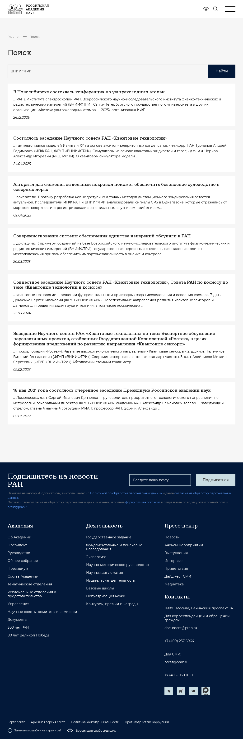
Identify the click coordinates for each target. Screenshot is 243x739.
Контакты (177, 596)
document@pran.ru (180, 628)
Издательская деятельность (110, 581)
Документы (17, 620)
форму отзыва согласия (142, 502)
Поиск (34, 36)
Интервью (173, 561)
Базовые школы (100, 588)
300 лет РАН (18, 628)
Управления (18, 604)
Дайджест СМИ (177, 576)
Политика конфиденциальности (95, 722)
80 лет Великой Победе (29, 635)
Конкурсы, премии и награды (112, 604)
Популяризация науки (105, 596)
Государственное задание (108, 537)
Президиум (18, 569)
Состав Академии (23, 576)
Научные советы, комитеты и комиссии (42, 612)
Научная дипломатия (104, 573)
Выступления (176, 553)
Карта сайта (16, 722)
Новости (172, 537)
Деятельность (104, 525)
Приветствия (176, 569)
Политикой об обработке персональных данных (126, 493)
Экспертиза (96, 557)
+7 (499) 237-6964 (179, 641)
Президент (17, 545)
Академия (20, 525)
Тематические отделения (30, 584)
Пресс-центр (181, 525)
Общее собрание (23, 561)
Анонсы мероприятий (183, 545)
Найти (221, 71)
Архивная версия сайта (48, 722)
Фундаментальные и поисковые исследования (114, 547)
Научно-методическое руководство (117, 565)
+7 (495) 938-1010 (178, 675)
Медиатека (174, 584)
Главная (14, 36)
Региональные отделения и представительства (32, 594)
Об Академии (19, 537)
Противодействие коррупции (147, 722)
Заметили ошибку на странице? (34, 730)
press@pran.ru (18, 507)
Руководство (19, 553)
